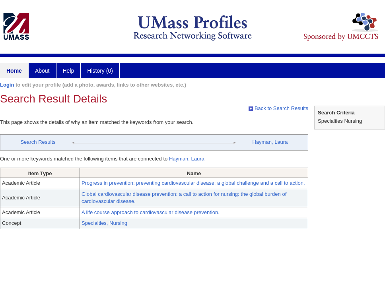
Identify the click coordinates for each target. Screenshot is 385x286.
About (42, 71)
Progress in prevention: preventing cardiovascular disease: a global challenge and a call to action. (193, 183)
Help (68, 71)
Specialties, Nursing (104, 223)
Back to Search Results (278, 108)
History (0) (100, 71)
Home (14, 71)
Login (7, 85)
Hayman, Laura (270, 142)
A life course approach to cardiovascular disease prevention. (151, 212)
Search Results (37, 142)
